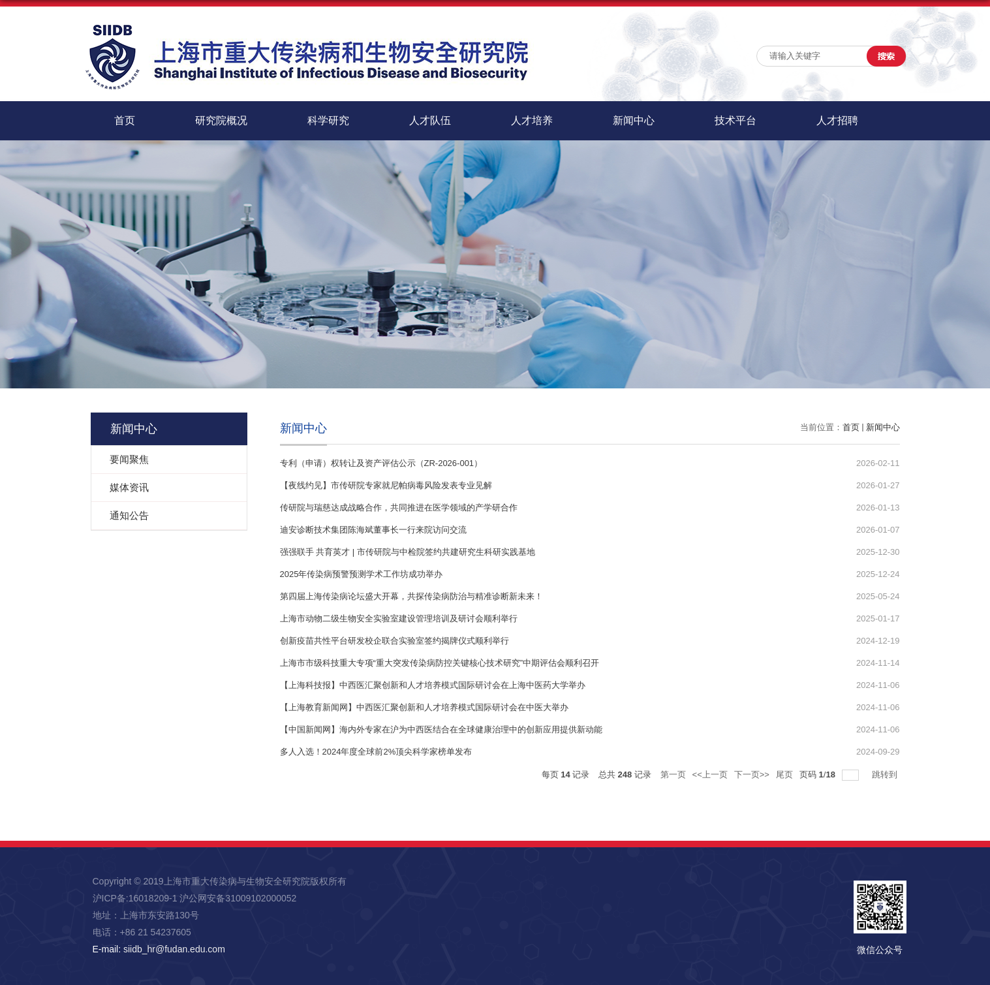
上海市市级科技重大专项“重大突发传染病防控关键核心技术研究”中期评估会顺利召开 (440, 663)
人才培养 (532, 120)
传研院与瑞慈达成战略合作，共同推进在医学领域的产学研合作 (399, 507)
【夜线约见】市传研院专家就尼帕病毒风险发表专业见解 (386, 485)
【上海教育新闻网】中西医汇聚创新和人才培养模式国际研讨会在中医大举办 (424, 707)
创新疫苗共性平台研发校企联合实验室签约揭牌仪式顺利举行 (394, 641)
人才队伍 (430, 120)
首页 (124, 120)
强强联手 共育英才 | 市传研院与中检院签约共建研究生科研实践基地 (407, 552)
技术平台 (735, 120)
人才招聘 (837, 120)
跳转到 (886, 774)
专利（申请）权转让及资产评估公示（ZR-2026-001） (381, 463)
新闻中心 (634, 120)
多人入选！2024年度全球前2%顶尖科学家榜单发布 (376, 752)
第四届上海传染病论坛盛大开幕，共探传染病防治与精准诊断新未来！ (411, 596)
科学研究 (328, 120)
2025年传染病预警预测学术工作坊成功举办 (361, 574)
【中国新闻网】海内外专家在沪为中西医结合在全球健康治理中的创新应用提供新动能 (441, 729)
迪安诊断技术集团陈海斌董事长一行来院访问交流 (373, 530)
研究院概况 (221, 120)
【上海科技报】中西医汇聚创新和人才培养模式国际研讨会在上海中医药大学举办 (432, 685)
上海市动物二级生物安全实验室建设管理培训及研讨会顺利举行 (399, 618)
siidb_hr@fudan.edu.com (174, 949)
